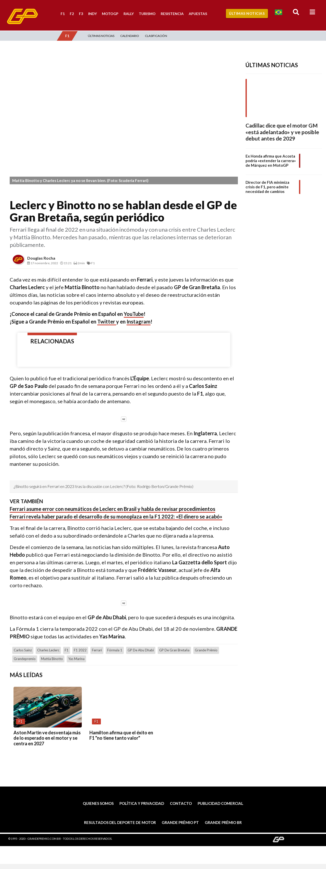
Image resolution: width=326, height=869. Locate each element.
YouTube (134, 314)
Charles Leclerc (48, 650)
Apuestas (198, 13)
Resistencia (172, 13)
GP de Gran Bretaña (174, 650)
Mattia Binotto (52, 659)
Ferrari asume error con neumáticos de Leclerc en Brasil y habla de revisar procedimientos (112, 509)
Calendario (129, 36)
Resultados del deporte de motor (120, 822)
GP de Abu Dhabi (141, 650)
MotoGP (110, 13)
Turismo (147, 13)
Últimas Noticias (247, 13)
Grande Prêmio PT (180, 822)
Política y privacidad (141, 803)
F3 (81, 13)
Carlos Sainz (23, 650)
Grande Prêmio (206, 650)
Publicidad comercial (220, 803)
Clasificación (156, 36)
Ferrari (97, 650)
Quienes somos (98, 803)
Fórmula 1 (114, 650)
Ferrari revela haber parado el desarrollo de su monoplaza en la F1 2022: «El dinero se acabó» (116, 516)
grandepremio (25, 659)
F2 (72, 13)
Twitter (106, 321)
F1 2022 (80, 650)
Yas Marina (76, 659)
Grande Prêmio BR (223, 822)
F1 (63, 13)
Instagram (139, 321)
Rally (129, 13)
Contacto (181, 803)
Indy (92, 13)
